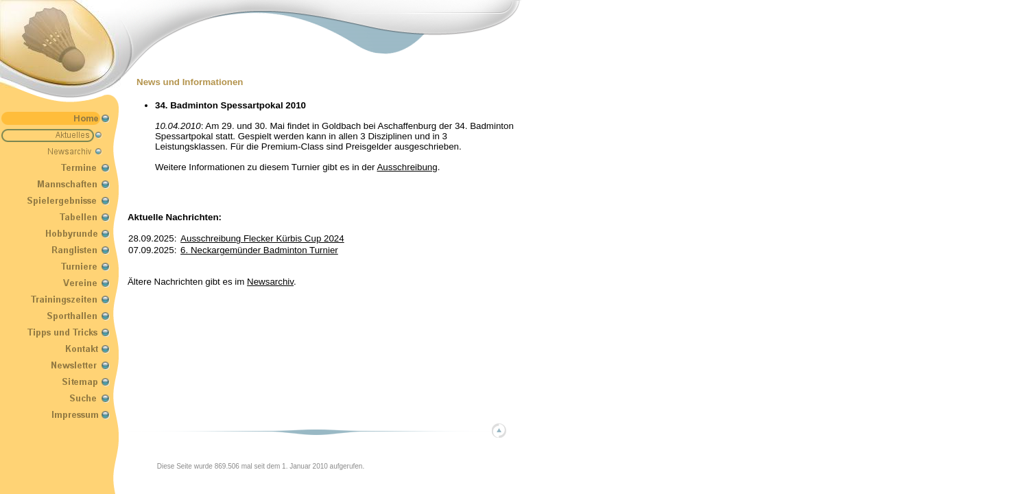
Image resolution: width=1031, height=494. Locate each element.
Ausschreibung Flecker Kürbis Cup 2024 (262, 238)
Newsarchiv (270, 282)
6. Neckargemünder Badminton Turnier (259, 250)
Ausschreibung (407, 167)
